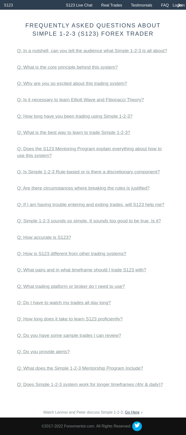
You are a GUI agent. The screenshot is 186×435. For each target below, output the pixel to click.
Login (177, 5)
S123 (8, 5)
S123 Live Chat (79, 5)
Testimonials (141, 5)
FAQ (165, 5)
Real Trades (111, 5)
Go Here (132, 412)
